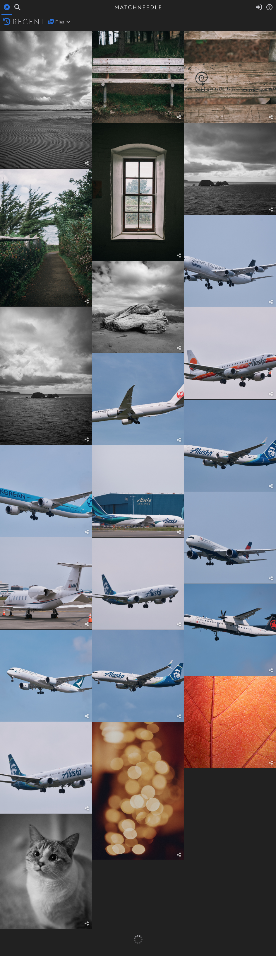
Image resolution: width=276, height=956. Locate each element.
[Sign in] (259, 7)
